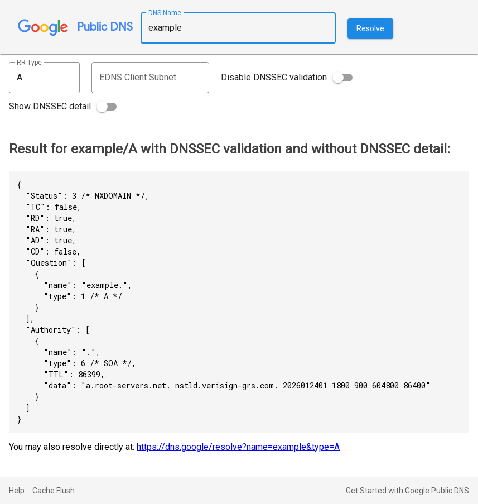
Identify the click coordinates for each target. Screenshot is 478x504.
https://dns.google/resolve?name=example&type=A (238, 446)
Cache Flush (53, 490)
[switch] (342, 77)
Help (17, 490)
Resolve (370, 28)
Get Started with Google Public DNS (407, 490)
